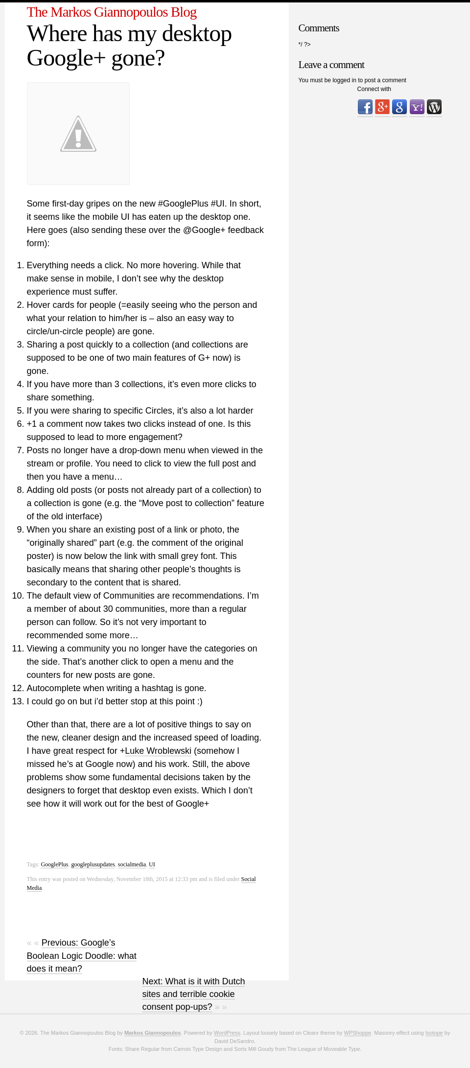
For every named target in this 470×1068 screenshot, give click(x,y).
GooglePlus (54, 864)
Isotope (434, 1033)
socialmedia (132, 864)
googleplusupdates (93, 864)
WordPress (227, 1033)
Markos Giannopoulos (152, 1033)
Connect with (374, 89)
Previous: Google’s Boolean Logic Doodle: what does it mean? (82, 956)
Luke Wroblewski (158, 751)
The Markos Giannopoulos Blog (112, 12)
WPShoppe (358, 1033)
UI (152, 864)
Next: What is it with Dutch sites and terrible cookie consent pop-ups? (193, 994)
